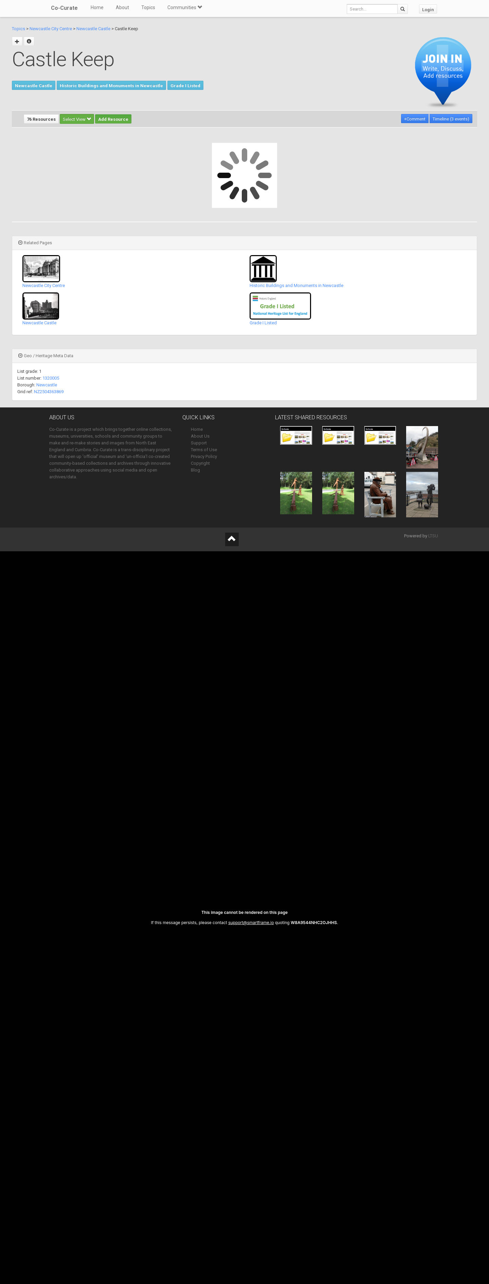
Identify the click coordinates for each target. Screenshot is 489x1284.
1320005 (50, 378)
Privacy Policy (204, 456)
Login (428, 9)
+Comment (414, 118)
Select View (77, 119)
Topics (148, 7)
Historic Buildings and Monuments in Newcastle (111, 85)
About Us (200, 436)
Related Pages (35, 242)
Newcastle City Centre (51, 28)
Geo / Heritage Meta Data (45, 355)
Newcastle (46, 384)
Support (199, 442)
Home (97, 7)
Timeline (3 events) (451, 118)
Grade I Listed (185, 85)
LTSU (433, 535)
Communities (184, 7)
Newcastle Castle (93, 28)
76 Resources (41, 119)
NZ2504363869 (49, 391)
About (122, 7)
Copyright (200, 463)
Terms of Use (204, 449)
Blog (195, 470)
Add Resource (113, 119)
